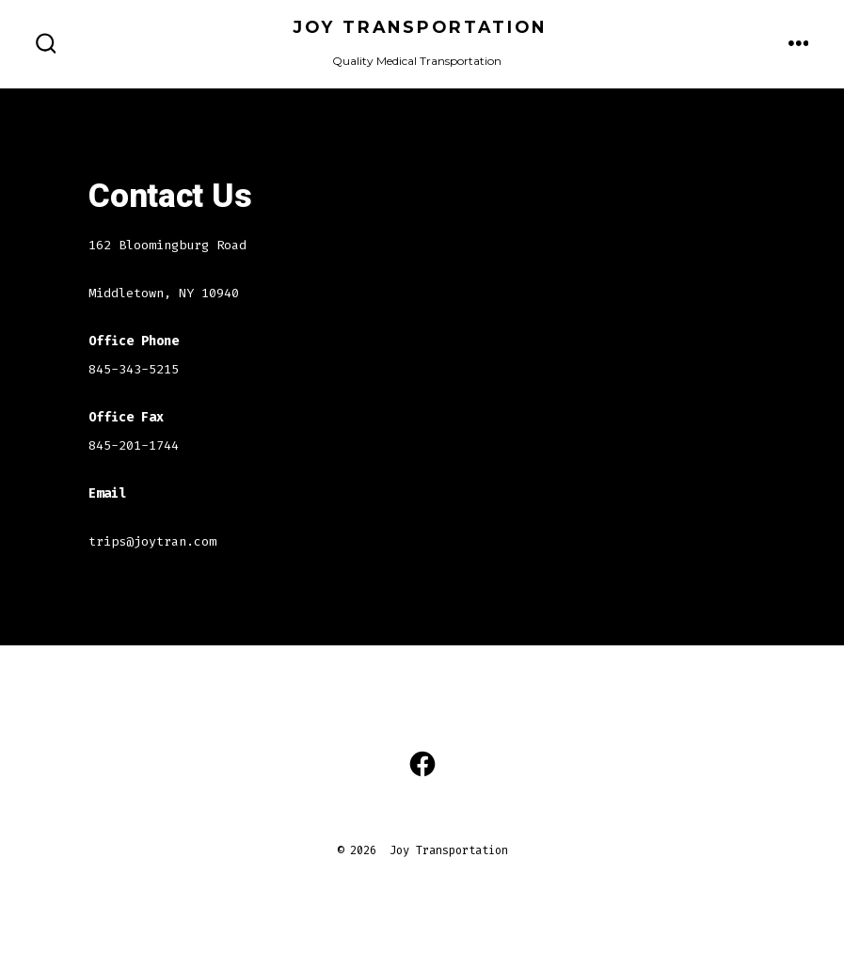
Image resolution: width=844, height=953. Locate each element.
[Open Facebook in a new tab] (422, 764)
